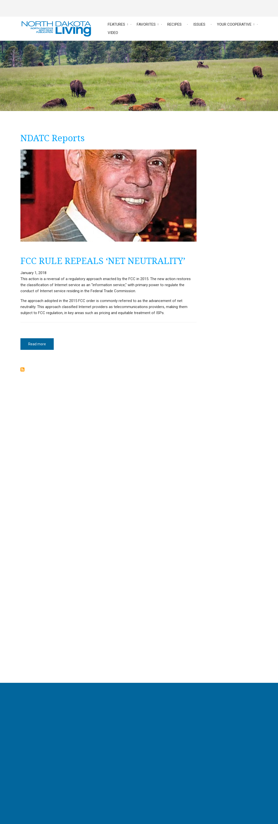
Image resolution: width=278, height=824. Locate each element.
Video (113, 32)
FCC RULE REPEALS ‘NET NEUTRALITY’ (102, 261)
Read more (41, 346)
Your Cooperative (234, 24)
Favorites (146, 24)
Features (116, 24)
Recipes (174, 24)
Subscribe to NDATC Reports (22, 369)
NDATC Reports (52, 138)
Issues (199, 24)
